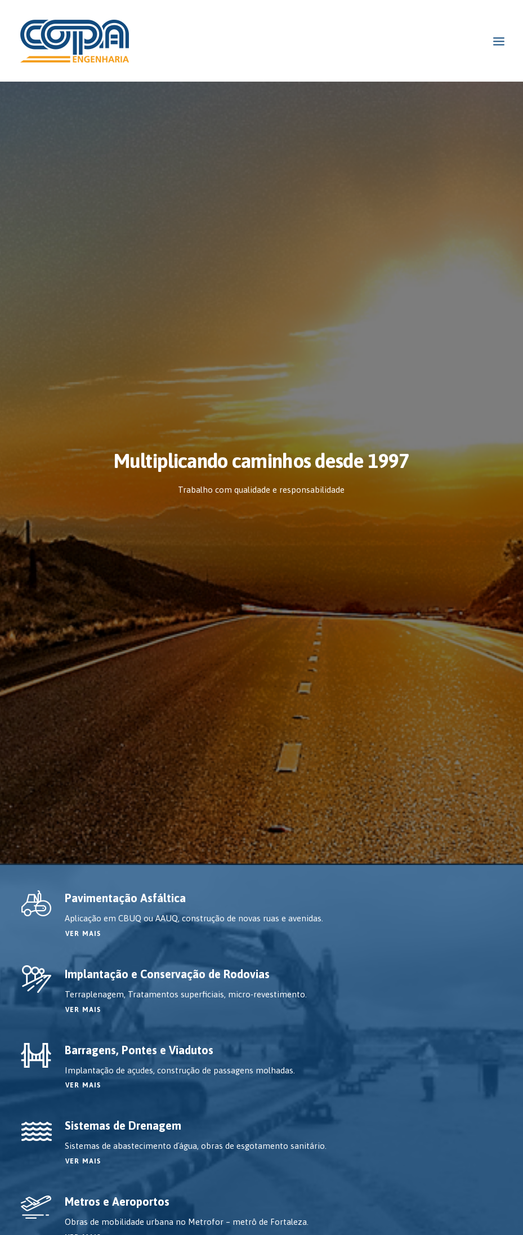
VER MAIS (83, 353)
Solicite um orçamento (261, 922)
